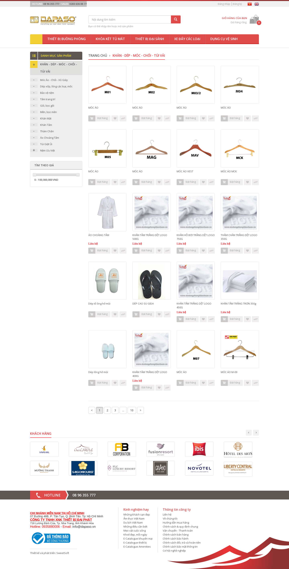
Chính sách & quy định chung (180, 526)
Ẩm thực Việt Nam (133, 518)
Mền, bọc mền (48, 112)
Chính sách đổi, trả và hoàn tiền (182, 542)
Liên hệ (167, 514)
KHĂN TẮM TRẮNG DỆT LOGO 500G (149, 237)
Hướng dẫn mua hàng (176, 522)
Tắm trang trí (47, 99)
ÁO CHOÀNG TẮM (98, 235)
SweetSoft (62, 553)
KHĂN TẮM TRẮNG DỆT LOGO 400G (149, 374)
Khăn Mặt (45, 118)
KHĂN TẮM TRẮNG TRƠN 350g (238, 303)
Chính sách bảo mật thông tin (180, 546)
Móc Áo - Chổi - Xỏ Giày (54, 80)
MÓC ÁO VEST (185, 171)
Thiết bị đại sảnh (149, 39)
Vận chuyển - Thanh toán (178, 530)
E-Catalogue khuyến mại (138, 538)
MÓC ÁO (93, 107)
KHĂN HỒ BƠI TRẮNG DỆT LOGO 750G (196, 237)
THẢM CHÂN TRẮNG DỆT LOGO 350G (239, 237)
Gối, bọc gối (47, 105)
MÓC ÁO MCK (229, 171)
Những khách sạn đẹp (136, 514)
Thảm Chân (47, 131)
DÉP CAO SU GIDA (143, 303)
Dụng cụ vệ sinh (224, 39)
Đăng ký (237, 4)
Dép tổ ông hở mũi (99, 303)
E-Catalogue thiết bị (135, 542)
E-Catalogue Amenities (137, 546)
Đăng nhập (224, 4)
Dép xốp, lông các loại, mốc (56, 86)
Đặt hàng (98, 118)
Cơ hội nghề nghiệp (174, 550)
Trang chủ (97, 55)
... (123, 410)
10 (131, 410)
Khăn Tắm (46, 125)
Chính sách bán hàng (175, 534)
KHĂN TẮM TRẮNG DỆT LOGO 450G (194, 305)
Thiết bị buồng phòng (66, 39)
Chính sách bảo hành (175, 538)
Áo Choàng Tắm (49, 137)
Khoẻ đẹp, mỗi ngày (135, 534)
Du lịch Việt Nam (133, 522)
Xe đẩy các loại (187, 39)
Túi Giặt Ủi (46, 144)
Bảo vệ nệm (47, 93)
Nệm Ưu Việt (47, 150)
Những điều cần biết (135, 526)
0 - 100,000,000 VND (46, 180)
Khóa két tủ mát (110, 39)
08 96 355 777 (51, 4)
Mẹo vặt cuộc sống (134, 530)
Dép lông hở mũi (98, 372)
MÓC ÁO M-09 (229, 372)
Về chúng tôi (170, 518)
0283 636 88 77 (78, 4)
